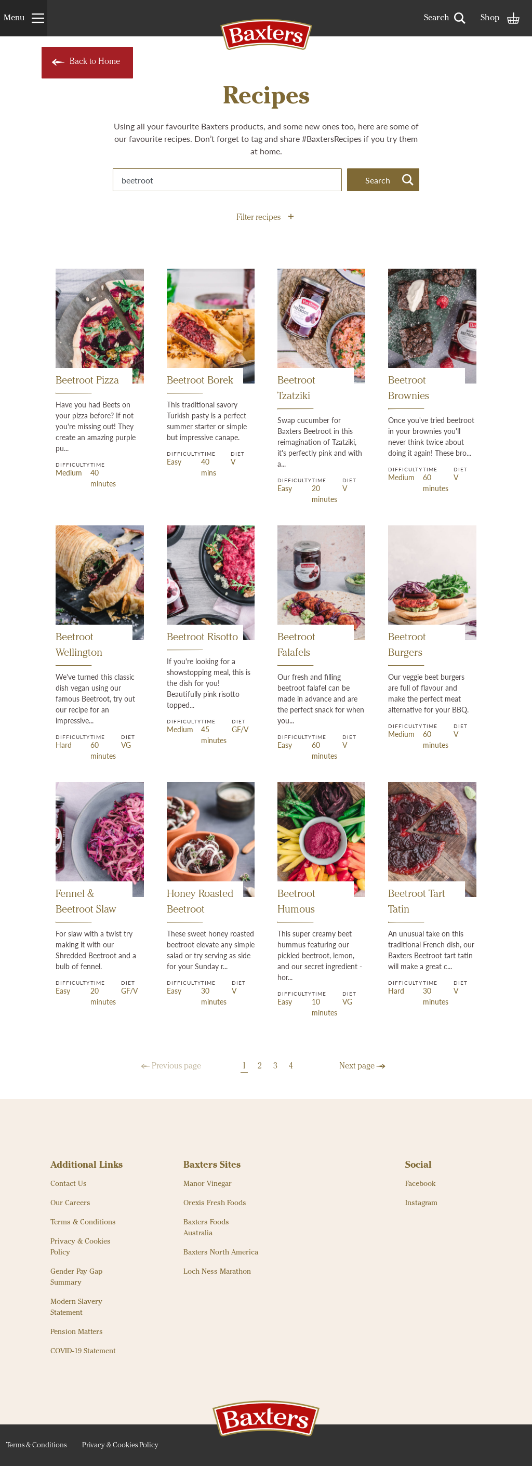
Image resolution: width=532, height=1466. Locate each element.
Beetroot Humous (296, 906)
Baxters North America (220, 1252)
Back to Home (84, 62)
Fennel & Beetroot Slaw (86, 906)
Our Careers (70, 1203)
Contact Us (68, 1183)
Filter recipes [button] (265, 218)
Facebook (420, 1183)
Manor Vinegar (207, 1183)
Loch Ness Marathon (217, 1271)
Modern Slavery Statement (76, 1307)
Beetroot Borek (200, 385)
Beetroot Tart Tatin (416, 906)
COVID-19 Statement (83, 1351)
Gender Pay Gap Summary (76, 1277)
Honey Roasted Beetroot (200, 906)
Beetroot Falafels (296, 649)
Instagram (421, 1203)
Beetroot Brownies (408, 393)
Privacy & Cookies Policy (80, 1247)
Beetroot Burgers (407, 649)
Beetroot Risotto (202, 641)
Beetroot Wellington (79, 649)
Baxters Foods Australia (206, 1228)
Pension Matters (76, 1332)
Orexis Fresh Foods (214, 1203)
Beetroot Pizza (87, 385)
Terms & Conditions (83, 1222)
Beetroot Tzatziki (296, 393)
